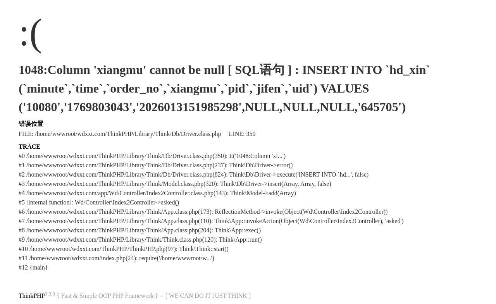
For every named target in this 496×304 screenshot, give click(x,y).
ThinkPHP (32, 295)
